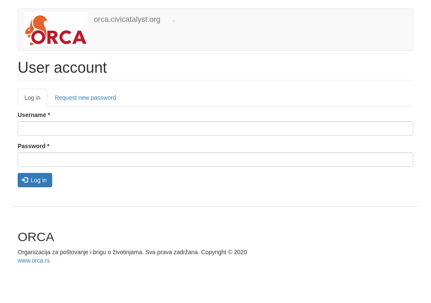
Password (33, 146)
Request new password (85, 97)
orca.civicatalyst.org (127, 19)
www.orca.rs (34, 260)
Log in (35, 99)
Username (34, 115)
